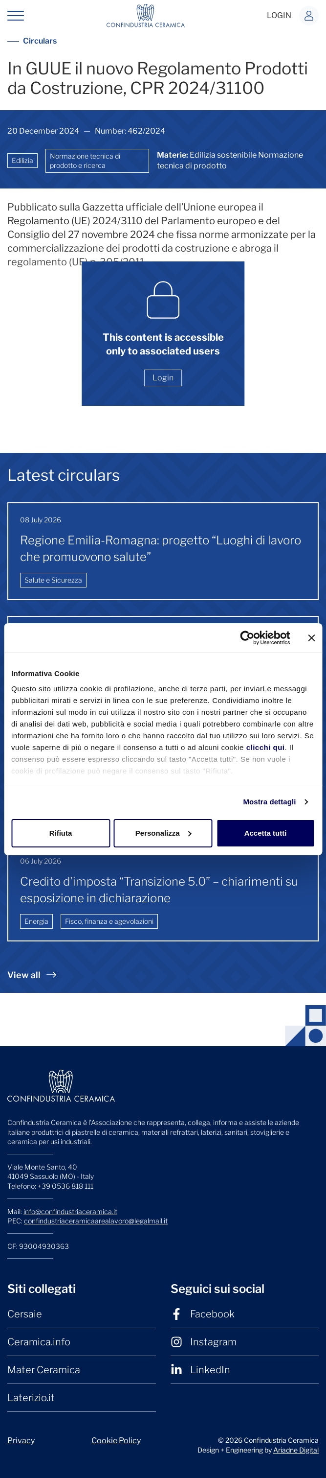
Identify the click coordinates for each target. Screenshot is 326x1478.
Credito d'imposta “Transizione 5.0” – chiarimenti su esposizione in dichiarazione (159, 889)
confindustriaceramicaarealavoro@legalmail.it (96, 1221)
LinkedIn (200, 1370)
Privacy (21, 1440)
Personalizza (163, 833)
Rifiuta (60, 833)
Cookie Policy (116, 1440)
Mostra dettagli (269, 802)
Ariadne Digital (296, 1450)
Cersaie (24, 1314)
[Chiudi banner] (311, 637)
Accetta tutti (265, 833)
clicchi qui (265, 747)
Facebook (203, 1314)
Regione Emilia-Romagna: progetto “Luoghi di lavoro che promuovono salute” (160, 548)
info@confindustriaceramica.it (70, 1211)
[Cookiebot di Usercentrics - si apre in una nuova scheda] (247, 638)
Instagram (204, 1342)
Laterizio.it (31, 1398)
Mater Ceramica (43, 1370)
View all (31, 975)
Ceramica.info (38, 1342)
